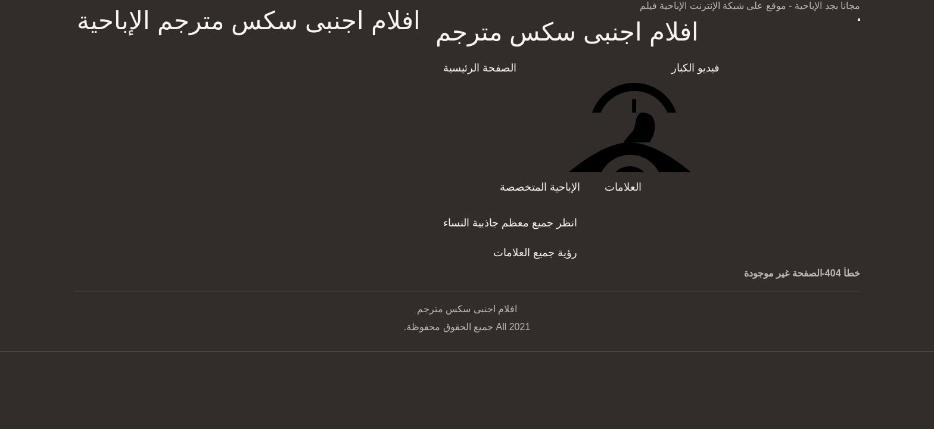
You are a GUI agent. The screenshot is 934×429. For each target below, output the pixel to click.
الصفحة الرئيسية (479, 68)
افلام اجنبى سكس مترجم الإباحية (249, 21)
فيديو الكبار (695, 68)
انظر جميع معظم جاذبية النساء (510, 223)
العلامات (623, 187)
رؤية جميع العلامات (535, 253)
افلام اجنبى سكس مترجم (567, 32)
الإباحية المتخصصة (540, 187)
